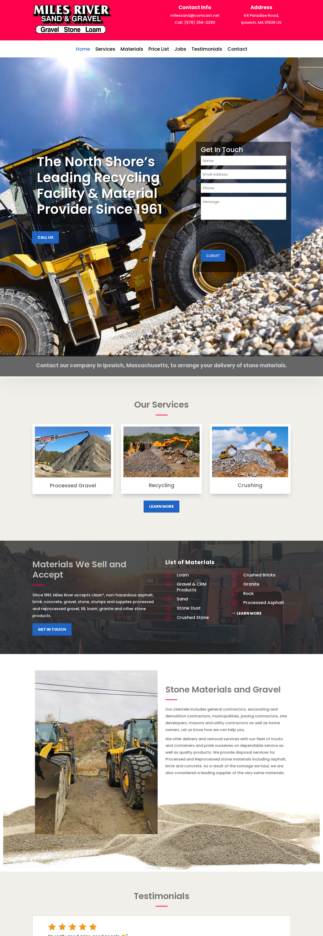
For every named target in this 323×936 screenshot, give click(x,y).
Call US (45, 237)
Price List (158, 49)
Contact (237, 49)
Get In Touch (52, 629)
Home (83, 49)
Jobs (180, 49)
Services (105, 49)
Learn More (161, 506)
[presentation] (237, 235)
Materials (132, 49)
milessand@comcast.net (194, 15)
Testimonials (206, 49)
